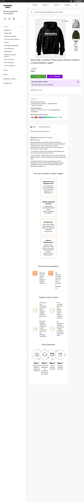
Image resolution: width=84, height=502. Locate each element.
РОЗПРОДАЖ (8, 51)
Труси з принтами (9, 59)
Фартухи (6, 42)
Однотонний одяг (9, 48)
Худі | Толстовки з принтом (11, 39)
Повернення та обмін (9, 79)
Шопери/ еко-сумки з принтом (10, 55)
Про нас (5, 70)
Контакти (67, 5)
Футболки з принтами (10, 36)
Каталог (5, 26)
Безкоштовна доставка (38, 101)
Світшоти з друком (9, 65)
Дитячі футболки (9, 62)
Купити (38, 76)
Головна (34, 5)
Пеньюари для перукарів (11, 45)
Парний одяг (7, 30)
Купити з (54, 76)
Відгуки (5, 74)
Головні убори (8, 33)
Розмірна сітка (7, 83)
